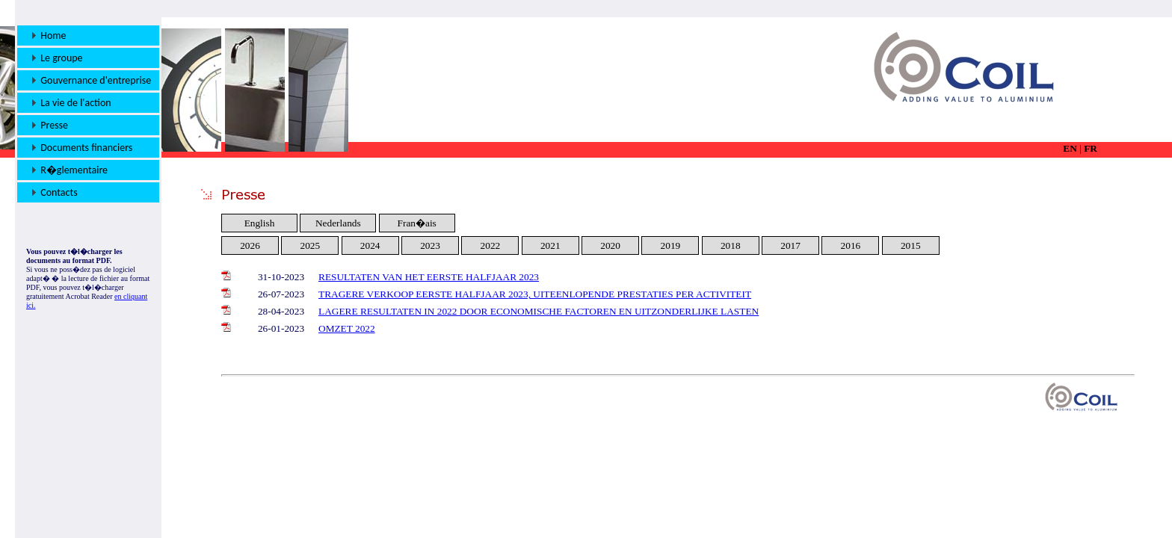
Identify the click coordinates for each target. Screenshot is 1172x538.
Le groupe (57, 58)
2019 (671, 245)
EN (1070, 148)
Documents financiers (82, 147)
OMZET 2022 (346, 328)
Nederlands (338, 223)
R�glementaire (70, 170)
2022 (491, 245)
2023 (430, 245)
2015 (911, 245)
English (259, 223)
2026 (250, 245)
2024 (370, 245)
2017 (790, 245)
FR (1090, 148)
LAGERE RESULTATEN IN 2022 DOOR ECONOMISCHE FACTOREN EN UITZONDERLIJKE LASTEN (538, 311)
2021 (550, 245)
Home (49, 35)
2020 (610, 245)
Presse (50, 125)
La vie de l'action (71, 102)
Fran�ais (417, 223)
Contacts (55, 192)
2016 (851, 245)
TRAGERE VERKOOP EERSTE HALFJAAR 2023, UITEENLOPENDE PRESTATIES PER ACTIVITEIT (534, 294)
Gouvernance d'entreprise (91, 80)
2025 (310, 245)
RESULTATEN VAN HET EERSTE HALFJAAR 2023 (428, 276)
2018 (731, 245)
